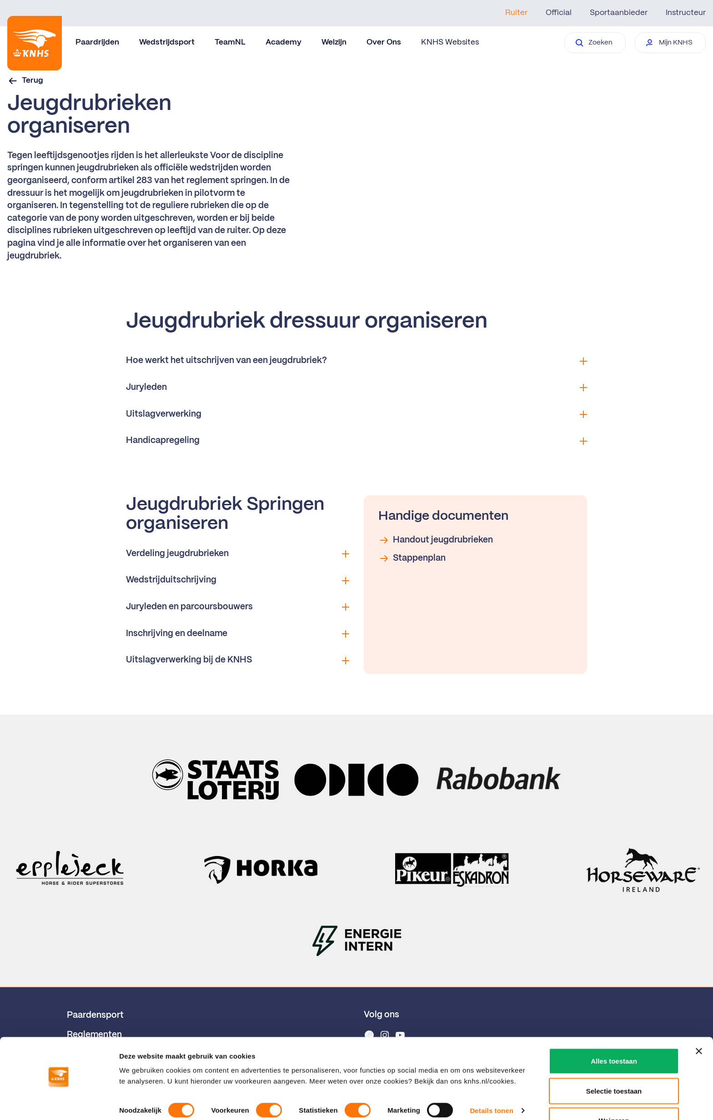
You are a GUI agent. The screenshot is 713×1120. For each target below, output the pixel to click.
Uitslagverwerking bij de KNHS (237, 660)
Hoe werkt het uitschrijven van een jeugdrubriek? (356, 361)
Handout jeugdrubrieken (435, 540)
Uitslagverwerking (356, 414)
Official (559, 12)
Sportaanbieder (619, 12)
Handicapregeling (356, 441)
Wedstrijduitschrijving (237, 580)
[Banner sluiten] (699, 1026)
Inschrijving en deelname (237, 634)
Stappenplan (412, 558)
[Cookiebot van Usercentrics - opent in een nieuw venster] (59, 1102)
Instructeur (686, 12)
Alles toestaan (614, 1036)
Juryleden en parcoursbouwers (237, 607)
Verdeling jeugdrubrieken (237, 554)
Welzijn (333, 42)
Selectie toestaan (614, 1066)
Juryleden (356, 387)
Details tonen (491, 1086)
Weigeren (613, 1096)
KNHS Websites (450, 42)
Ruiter (516, 12)
